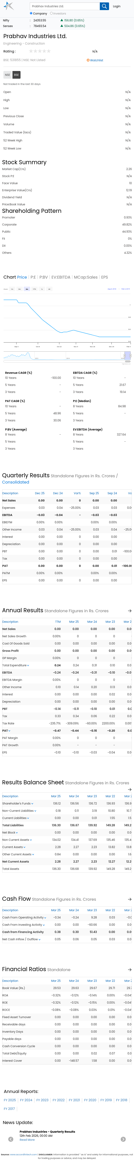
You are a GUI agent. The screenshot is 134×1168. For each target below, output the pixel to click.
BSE (16, 75)
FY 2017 (9, 1108)
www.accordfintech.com (23, 1154)
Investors (59, 13)
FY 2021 (74, 1100)
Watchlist (96, 60)
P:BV (43, 277)
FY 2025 (10, 1100)
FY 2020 (90, 1100)
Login (117, 6)
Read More (27, 1140)
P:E (33, 277)
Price (22, 277)
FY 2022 (59, 1100)
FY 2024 (26, 1100)
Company (40, 13)
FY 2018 (121, 1100)
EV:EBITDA (61, 277)
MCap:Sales (86, 277)
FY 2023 (42, 1100)
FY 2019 (106, 1100)
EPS (104, 277)
